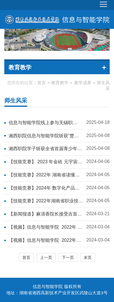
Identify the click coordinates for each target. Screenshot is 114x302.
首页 (41, 82)
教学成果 (82, 82)
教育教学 (59, 82)
